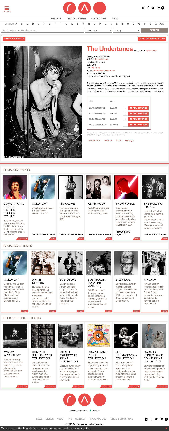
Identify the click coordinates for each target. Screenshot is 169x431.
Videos (50, 419)
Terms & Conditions (121, 419)
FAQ (70, 419)
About (115, 19)
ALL (161, 24)
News (39, 419)
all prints (14, 38)
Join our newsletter (152, 38)
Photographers (76, 19)
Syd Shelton (151, 50)
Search (154, 30)
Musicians (56, 19)
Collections (99, 19)
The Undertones (101, 59)
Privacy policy (97, 419)
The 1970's (95, 68)
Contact (80, 419)
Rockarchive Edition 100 (104, 71)
